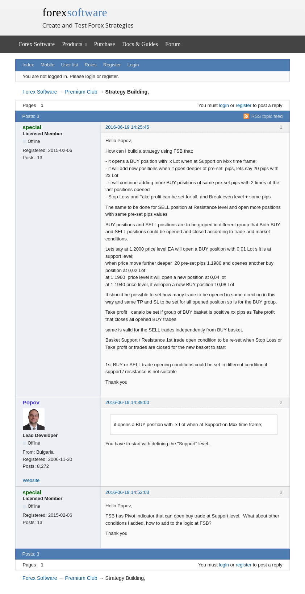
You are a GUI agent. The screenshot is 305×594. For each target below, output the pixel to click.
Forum (173, 44)
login (224, 105)
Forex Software (37, 44)
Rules (91, 64)
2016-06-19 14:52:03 (127, 492)
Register (112, 64)
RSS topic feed (267, 116)
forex (74, 12)
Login (133, 64)
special (32, 127)
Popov (31, 402)
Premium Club (81, 92)
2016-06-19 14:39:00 (127, 402)
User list (69, 64)
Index (28, 64)
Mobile (47, 64)
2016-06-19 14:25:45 (127, 127)
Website (31, 480)
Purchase (104, 44)
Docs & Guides (140, 44)
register (243, 105)
